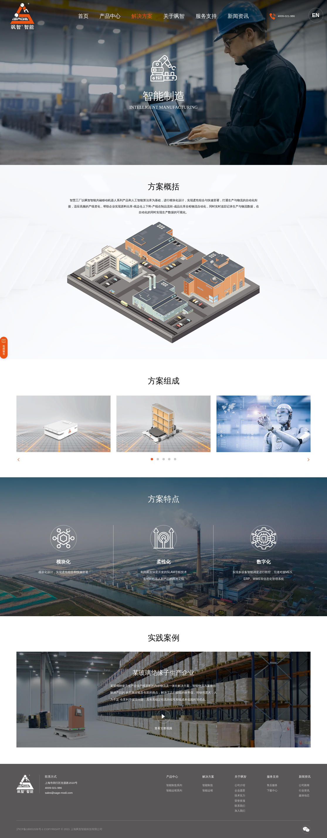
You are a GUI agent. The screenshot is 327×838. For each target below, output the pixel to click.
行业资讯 (304, 790)
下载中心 (272, 790)
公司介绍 (240, 785)
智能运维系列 (174, 790)
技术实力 (240, 795)
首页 (83, 16)
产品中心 (110, 16)
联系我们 (240, 805)
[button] (18, 460)
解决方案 (142, 16)
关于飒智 (173, 16)
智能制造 (207, 785)
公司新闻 (304, 785)
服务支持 (206, 16)
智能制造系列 (174, 785)
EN (315, 15)
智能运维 (207, 790)
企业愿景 (240, 790)
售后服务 (272, 785)
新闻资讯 (238, 16)
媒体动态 (304, 795)
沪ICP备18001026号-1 (29, 829)
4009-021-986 (286, 16)
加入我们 (240, 810)
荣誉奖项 (240, 800)
